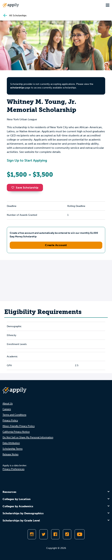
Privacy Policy (10, 420)
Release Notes (10, 454)
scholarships (17, 87)
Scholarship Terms (13, 448)
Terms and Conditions (14, 414)
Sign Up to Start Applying (27, 160)
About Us (8, 403)
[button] (13, 187)
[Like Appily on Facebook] (55, 534)
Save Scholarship (24, 187)
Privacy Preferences (13, 469)
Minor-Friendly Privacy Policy (19, 426)
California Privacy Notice (16, 431)
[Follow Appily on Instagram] (32, 534)
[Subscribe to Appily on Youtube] (80, 534)
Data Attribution (11, 443)
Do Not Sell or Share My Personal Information (28, 437)
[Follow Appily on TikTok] (67, 534)
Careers (7, 409)
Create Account (56, 245)
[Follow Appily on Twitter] (43, 534)
